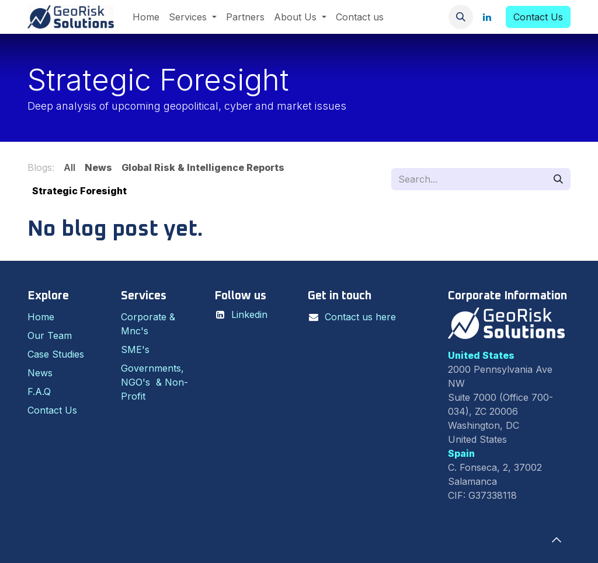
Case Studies (55, 354)
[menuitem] (146, 17)
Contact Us (538, 17)
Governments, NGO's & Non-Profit (154, 382)
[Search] (558, 179)
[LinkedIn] (487, 17)
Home (40, 317)
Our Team (49, 335)
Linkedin (249, 314)
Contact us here (360, 317)
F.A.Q (39, 391)
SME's (135, 349)
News (40, 373)
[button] (460, 17)
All (69, 167)
